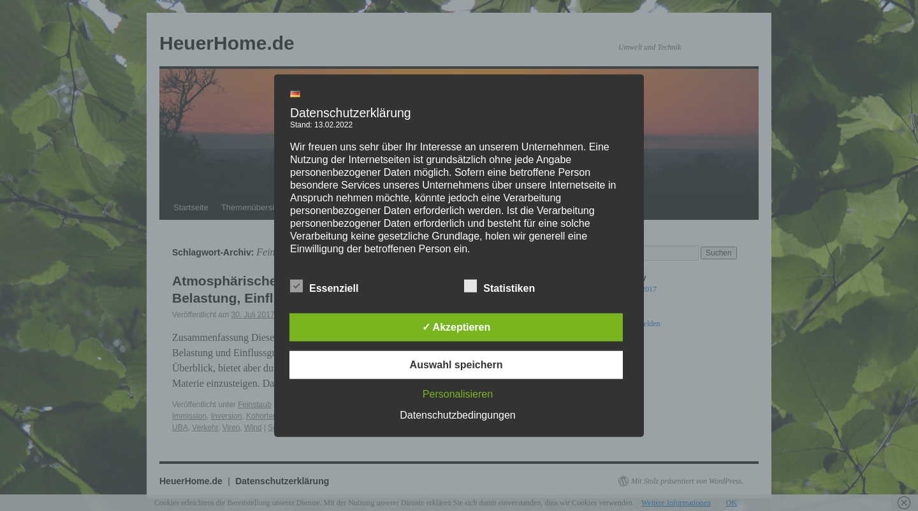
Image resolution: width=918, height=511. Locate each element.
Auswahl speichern (456, 364)
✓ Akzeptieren (456, 326)
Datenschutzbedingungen (457, 414)
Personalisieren (458, 393)
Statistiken (499, 286)
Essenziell (324, 286)
